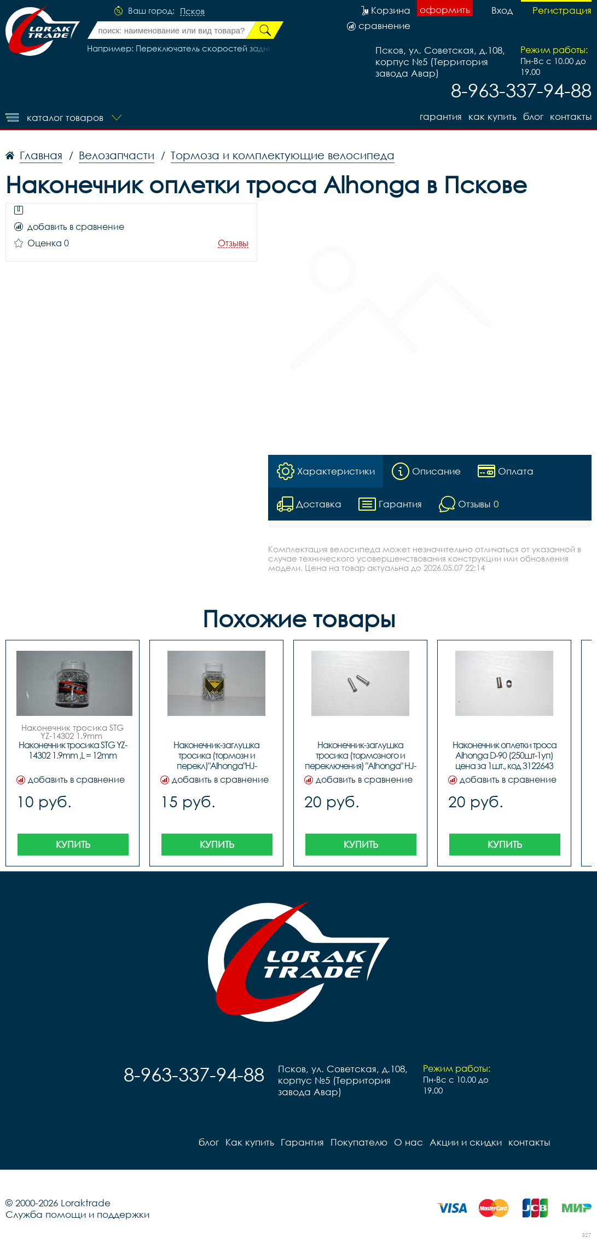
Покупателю (359, 1142)
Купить (73, 844)
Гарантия (441, 116)
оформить (445, 9)
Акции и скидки (466, 1142)
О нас (408, 1142)
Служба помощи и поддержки (77, 1214)
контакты (571, 116)
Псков (192, 11)
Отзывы (233, 243)
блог (533, 116)
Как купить (492, 116)
